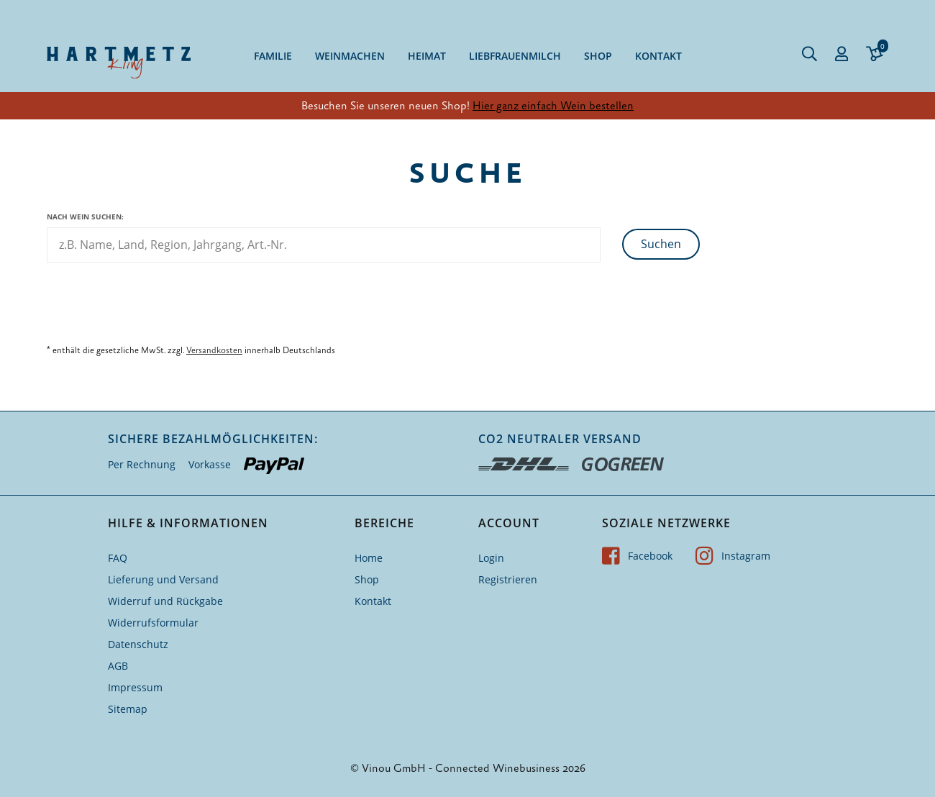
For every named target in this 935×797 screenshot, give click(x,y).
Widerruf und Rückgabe (165, 601)
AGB (118, 666)
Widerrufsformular (153, 622)
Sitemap (127, 709)
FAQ (117, 558)
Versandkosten (214, 350)
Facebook (637, 556)
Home (369, 558)
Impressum (135, 687)
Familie (273, 56)
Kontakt (658, 56)
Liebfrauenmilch (515, 56)
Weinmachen (350, 56)
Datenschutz (138, 644)
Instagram (732, 556)
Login (491, 558)
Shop (598, 56)
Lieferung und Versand (163, 579)
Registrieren (507, 579)
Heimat (427, 56)
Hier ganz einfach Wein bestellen (553, 106)
